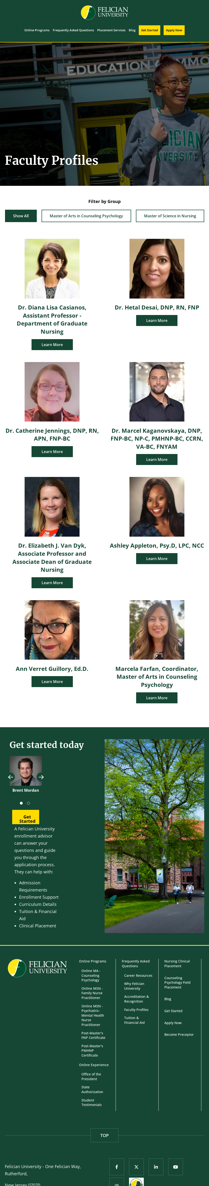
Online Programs (92, 961)
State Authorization (92, 1089)
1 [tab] (22, 804)
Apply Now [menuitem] (174, 30)
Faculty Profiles (136, 1009)
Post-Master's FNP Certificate (93, 1035)
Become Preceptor (179, 1034)
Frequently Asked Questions (136, 963)
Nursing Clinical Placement (177, 963)
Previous (10, 777)
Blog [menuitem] (132, 30)
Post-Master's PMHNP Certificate (92, 1051)
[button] (25, 817)
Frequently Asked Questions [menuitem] (73, 30)
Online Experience (94, 1065)
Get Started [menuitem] (149, 30)
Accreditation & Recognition (136, 999)
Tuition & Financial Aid (134, 1020)
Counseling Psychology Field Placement (177, 982)
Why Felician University (134, 986)
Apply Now (173, 1022)
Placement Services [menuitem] (111, 30)
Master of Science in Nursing (170, 216)
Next (41, 777)
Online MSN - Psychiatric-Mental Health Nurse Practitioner (92, 1015)
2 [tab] (29, 804)
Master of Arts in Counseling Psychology (86, 216)
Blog (167, 999)
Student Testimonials (91, 1102)
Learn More (52, 344)
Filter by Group (104, 201)
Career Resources (138, 975)
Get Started (173, 1011)
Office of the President (91, 1076)
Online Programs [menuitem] (36, 30)
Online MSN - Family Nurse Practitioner (92, 993)
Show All (21, 216)
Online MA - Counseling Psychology (91, 975)
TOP (104, 1135)
